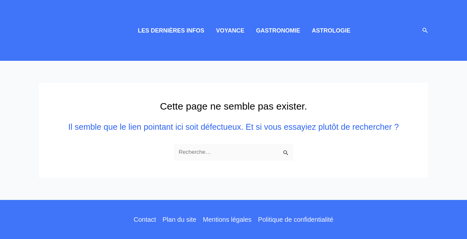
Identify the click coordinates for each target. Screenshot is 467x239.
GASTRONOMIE (278, 30)
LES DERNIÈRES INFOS (171, 30)
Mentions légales (227, 219)
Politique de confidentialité (295, 219)
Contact (145, 219)
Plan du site (179, 219)
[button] (425, 30)
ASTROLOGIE (331, 30)
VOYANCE (230, 30)
